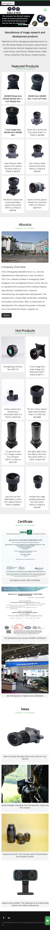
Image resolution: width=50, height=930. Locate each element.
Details (6, 315)
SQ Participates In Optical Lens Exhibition (25, 696)
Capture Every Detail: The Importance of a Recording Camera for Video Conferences (25, 904)
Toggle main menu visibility (45, 9)
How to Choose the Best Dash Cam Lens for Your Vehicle (25, 757)
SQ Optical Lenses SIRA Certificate (25, 580)
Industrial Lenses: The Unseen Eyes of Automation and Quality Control (25, 855)
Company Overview (13, 267)
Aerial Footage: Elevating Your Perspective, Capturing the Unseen (25, 806)
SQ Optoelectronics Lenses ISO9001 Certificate (25, 638)
